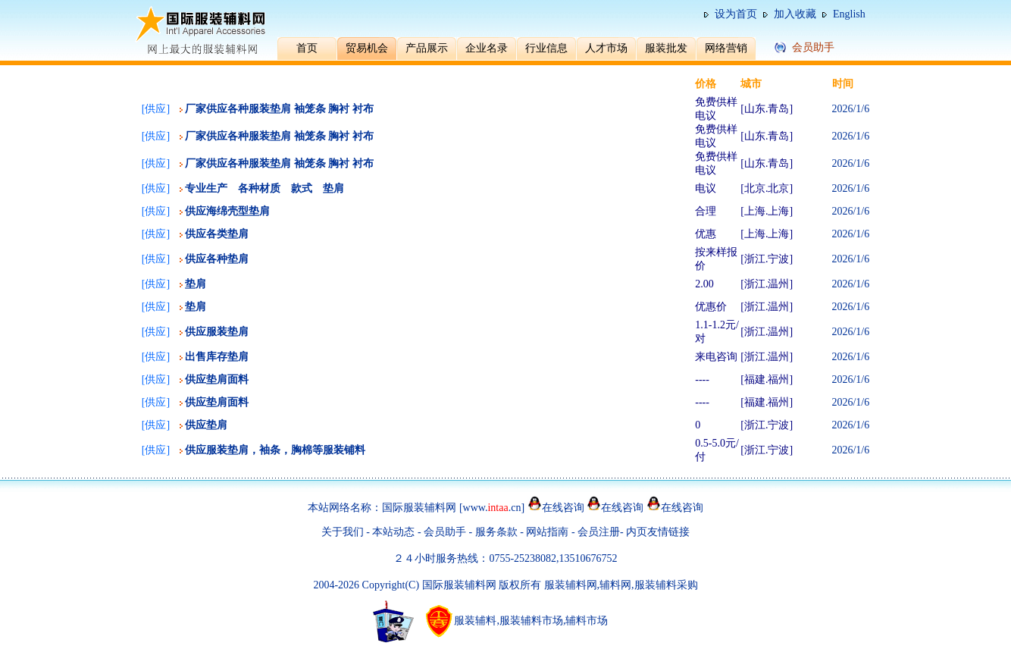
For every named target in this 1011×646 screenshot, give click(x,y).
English (849, 14)
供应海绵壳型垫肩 (227, 211)
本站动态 (393, 532)
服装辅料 (475, 620)
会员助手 (445, 532)
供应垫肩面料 (217, 379)
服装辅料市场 (531, 620)
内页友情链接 (658, 532)
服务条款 (496, 532)
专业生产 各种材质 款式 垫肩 (264, 188)
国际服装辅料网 (419, 507)
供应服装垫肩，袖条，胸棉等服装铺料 (275, 450)
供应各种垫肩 (217, 259)
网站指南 (548, 532)
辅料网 (615, 585)
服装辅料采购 (666, 585)
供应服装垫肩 (217, 331)
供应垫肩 (206, 425)
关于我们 (342, 532)
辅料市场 (586, 620)
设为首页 (736, 14)
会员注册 (598, 532)
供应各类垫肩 (217, 234)
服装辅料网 (570, 585)
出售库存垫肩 (217, 356)
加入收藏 (795, 14)
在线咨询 (563, 507)
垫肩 (195, 284)
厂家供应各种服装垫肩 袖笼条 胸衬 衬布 (279, 108)
